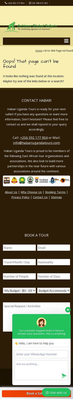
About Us (11, 192)
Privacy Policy (20, 197)
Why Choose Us (31, 192)
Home (38, 50)
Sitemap (56, 197)
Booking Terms (55, 192)
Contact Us (40, 197)
